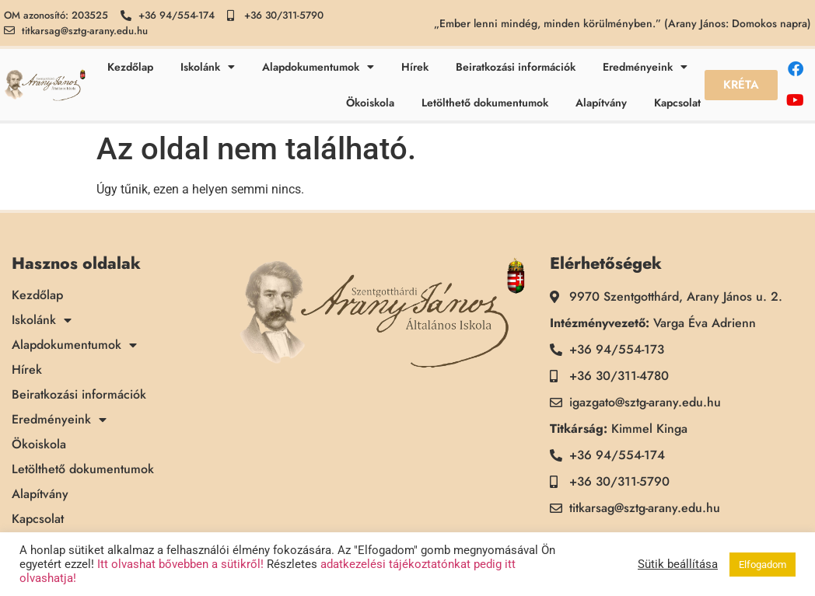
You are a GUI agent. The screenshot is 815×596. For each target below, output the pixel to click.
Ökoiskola (370, 102)
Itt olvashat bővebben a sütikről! (180, 564)
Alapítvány (601, 102)
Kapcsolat (677, 102)
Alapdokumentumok (318, 67)
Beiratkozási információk (515, 67)
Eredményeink (645, 67)
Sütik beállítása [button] (678, 564)
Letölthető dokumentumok (484, 102)
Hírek (414, 67)
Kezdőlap (130, 67)
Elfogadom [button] (762, 564)
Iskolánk (207, 67)
